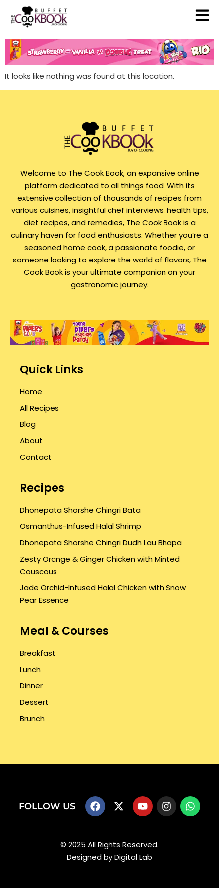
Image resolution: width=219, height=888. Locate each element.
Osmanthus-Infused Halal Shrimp (80, 526)
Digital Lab (133, 857)
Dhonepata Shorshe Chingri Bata (80, 510)
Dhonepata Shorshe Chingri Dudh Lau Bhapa (101, 542)
